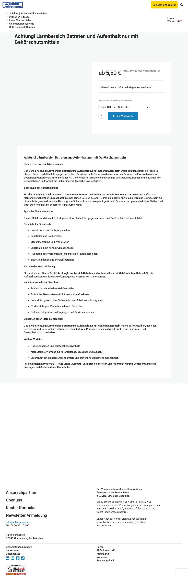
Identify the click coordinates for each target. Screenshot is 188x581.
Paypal (100, 547)
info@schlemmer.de (17, 522)
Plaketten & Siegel (19, 16)
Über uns (14, 500)
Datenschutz (13, 553)
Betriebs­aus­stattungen (22, 27)
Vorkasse (102, 557)
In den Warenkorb (123, 116)
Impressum (12, 550)
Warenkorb (173, 21)
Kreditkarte (103, 553)
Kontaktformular (21, 507)
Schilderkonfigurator (164, 4)
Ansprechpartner (21, 492)
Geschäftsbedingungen (19, 547)
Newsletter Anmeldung (26, 515)
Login (170, 18)
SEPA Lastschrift (106, 550)
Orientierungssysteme (21, 23)
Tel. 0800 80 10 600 (17, 525)
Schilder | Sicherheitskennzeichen (28, 13)
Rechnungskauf (105, 560)
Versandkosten (151, 70)
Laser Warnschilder (20, 20)
